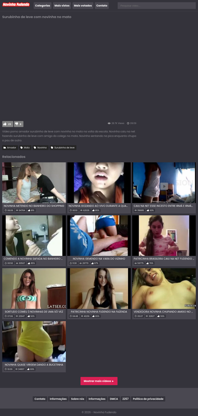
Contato (101, 5)
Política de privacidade (148, 399)
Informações (58, 399)
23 (9, 124)
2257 (126, 399)
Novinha (41, 147)
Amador (11, 147)
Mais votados (83, 5)
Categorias (42, 5)
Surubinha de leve (64, 147)
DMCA (114, 399)
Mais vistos (61, 5)
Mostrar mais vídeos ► (99, 381)
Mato (27, 147)
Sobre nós (77, 399)
